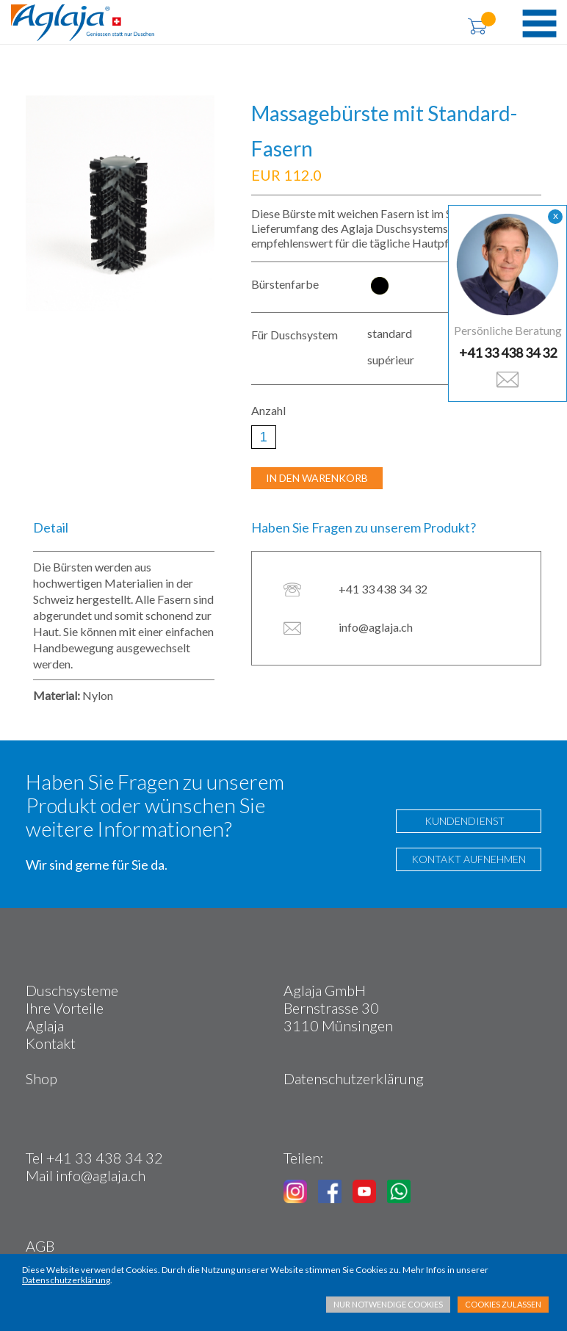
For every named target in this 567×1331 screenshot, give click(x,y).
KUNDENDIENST (461, 821)
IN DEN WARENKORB (317, 478)
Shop (41, 1078)
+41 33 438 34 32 (508, 353)
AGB (40, 1246)
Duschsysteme (72, 990)
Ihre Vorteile (65, 1008)
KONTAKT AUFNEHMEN (468, 859)
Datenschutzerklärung (354, 1078)
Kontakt (51, 1043)
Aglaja (45, 1025)
